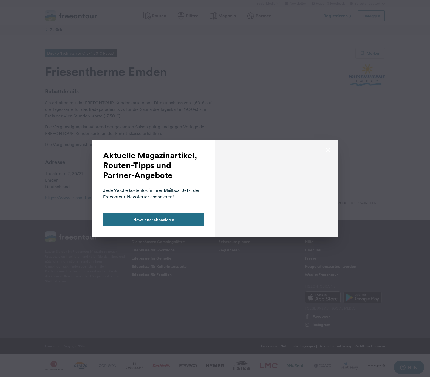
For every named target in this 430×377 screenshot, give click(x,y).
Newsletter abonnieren (153, 220)
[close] (328, 149)
